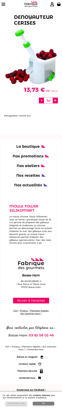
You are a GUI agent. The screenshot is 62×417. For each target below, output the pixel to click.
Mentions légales (39, 310)
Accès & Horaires (31, 300)
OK (43, 403)
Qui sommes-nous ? (31, 313)
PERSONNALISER (16, 403)
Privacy (24, 310)
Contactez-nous (35, 349)
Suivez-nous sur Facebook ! (31, 390)
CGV (15, 310)
